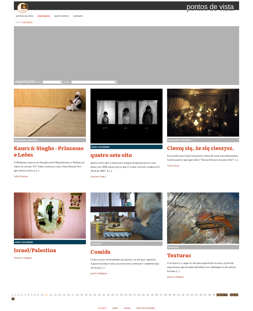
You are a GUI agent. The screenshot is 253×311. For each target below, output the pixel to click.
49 (214, 295)
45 (196, 295)
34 (148, 295)
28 (121, 295)
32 (139, 295)
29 (126, 295)
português (102, 308)
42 (183, 295)
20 (86, 295)
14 (60, 295)
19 (81, 295)
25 (108, 295)
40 (174, 295)
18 (77, 295)
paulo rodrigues (98, 273)
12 (51, 295)
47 (205, 295)
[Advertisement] (127, 53)
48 (209, 295)
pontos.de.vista (24, 16)
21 (90, 295)
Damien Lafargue (23, 258)
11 (46, 295)
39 (170, 295)
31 (134, 295)
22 (95, 295)
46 (201, 295)
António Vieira (98, 177)
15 (64, 295)
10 (42, 295)
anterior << (222, 295)
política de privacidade (145, 308)
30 (130, 295)
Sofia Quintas (21, 176)
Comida (100, 251)
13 (55, 295)
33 (143, 295)
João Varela (173, 166)
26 (112, 295)
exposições (43, 16)
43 (187, 295)
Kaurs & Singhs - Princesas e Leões (49, 151)
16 (68, 295)
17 (73, 295)
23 (99, 295)
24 (104, 295)
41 (178, 295)
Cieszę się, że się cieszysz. (200, 148)
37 (161, 295)
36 (156, 295)
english (115, 308)
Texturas (179, 255)
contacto (78, 16)
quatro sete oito (111, 155)
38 (165, 295)
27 (117, 295)
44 (192, 295)
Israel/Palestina (35, 250)
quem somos (61, 16)
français (127, 308)
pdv (17, 22)
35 (152, 295)
